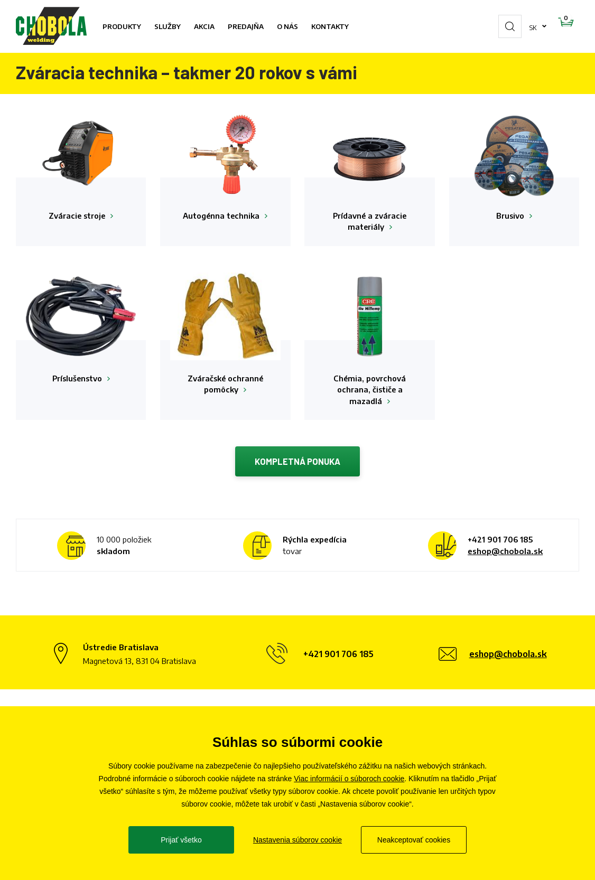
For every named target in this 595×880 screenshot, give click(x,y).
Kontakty (330, 26)
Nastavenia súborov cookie (297, 840)
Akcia (204, 26)
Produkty (122, 26)
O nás (287, 26)
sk (500, 26)
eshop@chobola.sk (505, 554)
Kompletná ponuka (298, 463)
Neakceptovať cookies (413, 840)
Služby (167, 26)
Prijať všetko (181, 840)
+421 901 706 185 (500, 542)
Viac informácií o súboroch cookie (349, 778)
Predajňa (246, 26)
